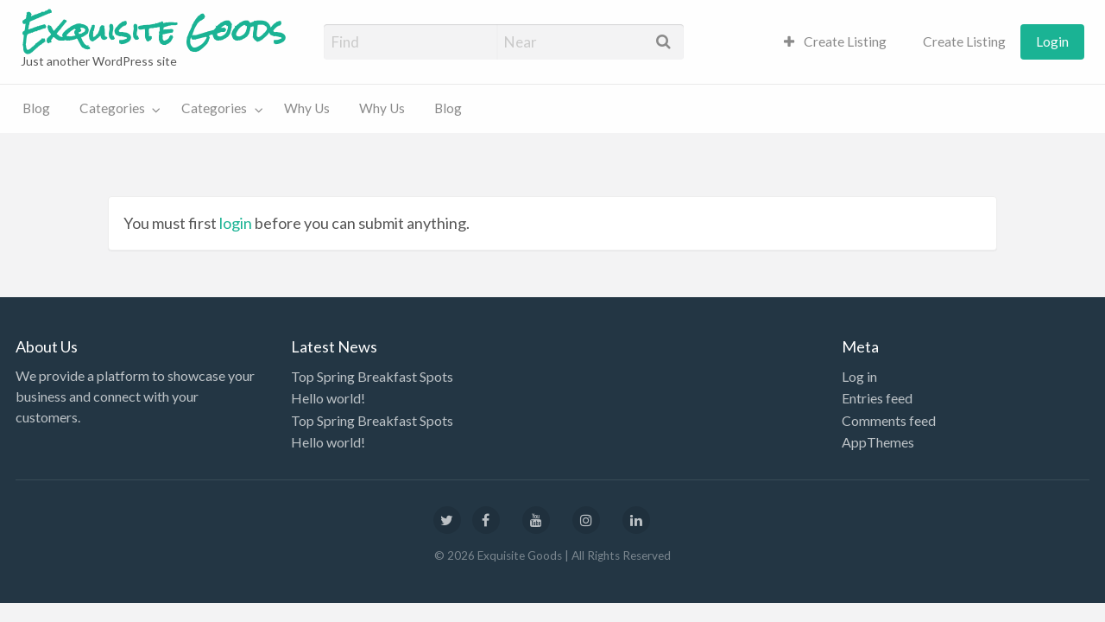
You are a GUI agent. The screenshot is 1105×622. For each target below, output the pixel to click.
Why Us (307, 108)
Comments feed (889, 420)
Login (1052, 41)
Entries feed (877, 398)
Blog (36, 108)
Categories (112, 108)
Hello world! (328, 398)
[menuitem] (835, 42)
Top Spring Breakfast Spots (372, 376)
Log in (859, 376)
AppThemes (878, 442)
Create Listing (835, 41)
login (235, 222)
